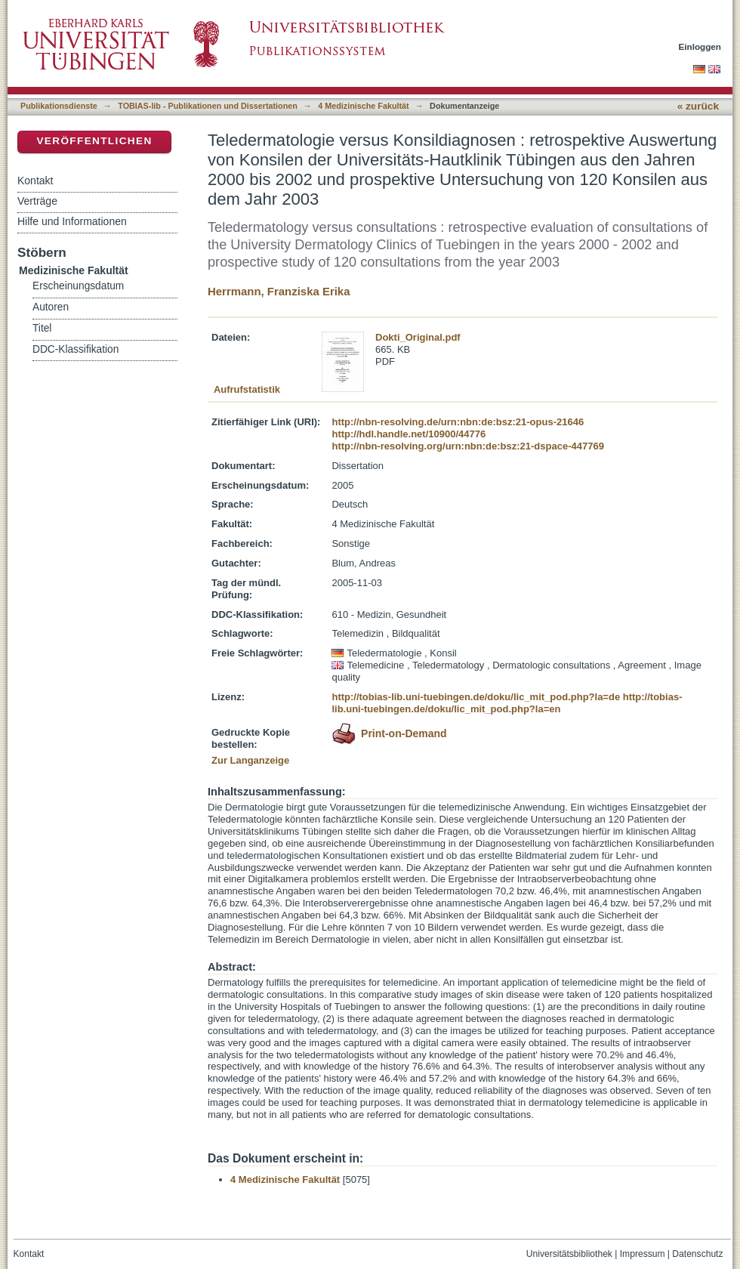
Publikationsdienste (58, 105)
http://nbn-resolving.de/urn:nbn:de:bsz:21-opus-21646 (457, 422)
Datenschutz (697, 1254)
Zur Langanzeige (250, 760)
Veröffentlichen (94, 141)
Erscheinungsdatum (78, 286)
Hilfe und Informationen (72, 221)
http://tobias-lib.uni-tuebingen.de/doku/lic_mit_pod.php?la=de (475, 696)
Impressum (642, 1254)
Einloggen (700, 46)
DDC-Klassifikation (75, 349)
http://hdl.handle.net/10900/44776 (408, 434)
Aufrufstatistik (247, 389)
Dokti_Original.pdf (418, 337)
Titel (41, 328)
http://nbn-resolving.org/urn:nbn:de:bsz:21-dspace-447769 (467, 446)
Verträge (37, 201)
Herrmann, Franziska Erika (279, 291)
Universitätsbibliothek (569, 1254)
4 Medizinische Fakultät (363, 105)
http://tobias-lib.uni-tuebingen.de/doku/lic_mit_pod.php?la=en (506, 703)
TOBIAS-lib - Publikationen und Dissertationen (208, 105)
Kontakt (35, 180)
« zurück (698, 106)
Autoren (50, 307)
